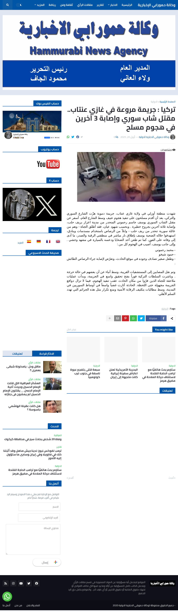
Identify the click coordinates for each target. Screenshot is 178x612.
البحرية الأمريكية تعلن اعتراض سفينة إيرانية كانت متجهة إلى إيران (123, 373)
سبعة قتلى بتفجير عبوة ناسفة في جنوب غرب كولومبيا (85, 373)
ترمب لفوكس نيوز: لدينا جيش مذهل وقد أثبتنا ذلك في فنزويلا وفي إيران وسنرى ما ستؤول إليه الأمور (32, 454)
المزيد (20, 242)
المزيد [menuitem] (40, 4)
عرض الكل (71, 329)
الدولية (154, 101)
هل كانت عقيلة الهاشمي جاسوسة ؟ (24, 408)
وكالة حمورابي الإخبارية (156, 5)
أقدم (71, 478)
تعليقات (17, 353)
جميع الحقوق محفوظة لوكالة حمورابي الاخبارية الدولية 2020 (143, 607)
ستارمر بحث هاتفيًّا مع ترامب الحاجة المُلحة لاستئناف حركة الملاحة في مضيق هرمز (158, 375)
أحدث (171, 478)
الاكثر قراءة (46, 353)
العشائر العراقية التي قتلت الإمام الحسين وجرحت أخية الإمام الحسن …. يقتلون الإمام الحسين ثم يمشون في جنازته (22, 388)
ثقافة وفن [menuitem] (66, 4)
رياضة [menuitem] (52, 4)
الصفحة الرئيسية (167, 101)
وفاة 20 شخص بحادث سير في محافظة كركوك (33, 439)
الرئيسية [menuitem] (127, 4)
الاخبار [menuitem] (113, 4)
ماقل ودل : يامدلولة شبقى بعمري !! (23, 368)
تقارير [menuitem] (100, 4)
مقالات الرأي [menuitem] (85, 4)
